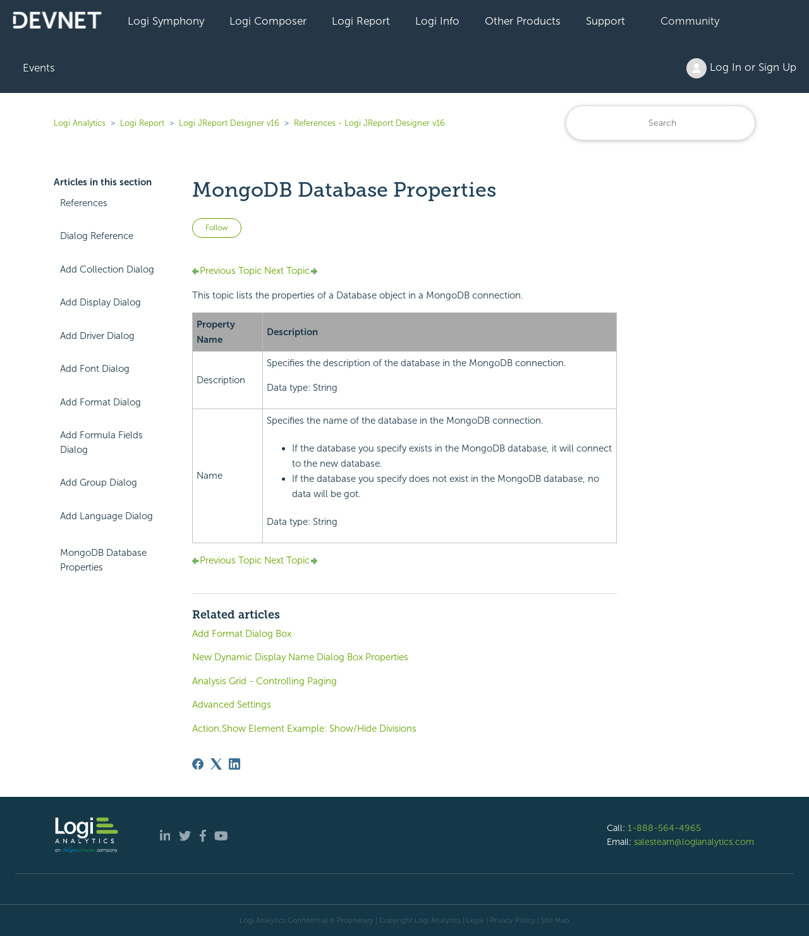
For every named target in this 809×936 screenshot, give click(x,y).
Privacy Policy (512, 920)
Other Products (523, 21)
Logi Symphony (166, 21)
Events (39, 67)
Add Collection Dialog (107, 269)
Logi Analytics (80, 123)
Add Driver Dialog (97, 336)
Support (605, 21)
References (83, 203)
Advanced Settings (231, 704)
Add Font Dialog (95, 368)
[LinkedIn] (234, 764)
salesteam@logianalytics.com (694, 841)
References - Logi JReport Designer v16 (369, 123)
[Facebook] (198, 764)
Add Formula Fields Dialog (101, 442)
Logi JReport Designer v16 (229, 123)
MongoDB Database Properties (103, 560)
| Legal (473, 920)
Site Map (555, 920)
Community (689, 21)
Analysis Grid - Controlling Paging (264, 681)
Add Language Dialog (106, 516)
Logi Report (361, 21)
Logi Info (437, 21)
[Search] (660, 123)
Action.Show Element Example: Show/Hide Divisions (304, 728)
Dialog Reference (96, 236)
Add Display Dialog (100, 302)
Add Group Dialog (98, 482)
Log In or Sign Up (741, 68)
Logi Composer (268, 21)
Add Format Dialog (100, 402)
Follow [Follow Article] (216, 227)
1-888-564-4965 (664, 828)
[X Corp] (216, 764)
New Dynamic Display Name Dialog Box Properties (300, 657)
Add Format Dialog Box (241, 633)
